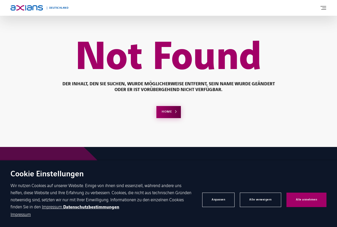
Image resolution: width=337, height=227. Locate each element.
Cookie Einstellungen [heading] (47, 174)
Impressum (52, 206)
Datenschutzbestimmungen (91, 207)
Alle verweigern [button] (260, 200)
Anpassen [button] (218, 200)
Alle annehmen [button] (306, 200)
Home (167, 111)
